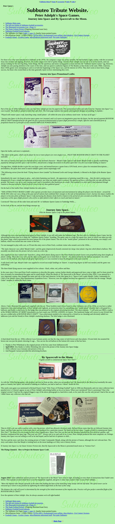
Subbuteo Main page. (13, 23)
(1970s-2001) (38, 35)
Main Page (57, 521)
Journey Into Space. (57, 209)
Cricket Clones (23, 37)
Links (73, 2)
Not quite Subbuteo (60, 37)
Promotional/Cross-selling (53, 35)
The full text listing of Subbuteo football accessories (24, 25)
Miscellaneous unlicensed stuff (41, 37)
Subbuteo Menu (45, 2)
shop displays (68, 35)
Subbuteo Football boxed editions (17, 31)
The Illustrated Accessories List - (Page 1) (20, 27)
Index (68, 2)
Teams (54, 2)
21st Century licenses (81, 35)
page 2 (32, 33)
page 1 (26, 33)
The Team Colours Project (15, 29)
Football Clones (11, 37)
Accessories (60, 2)
